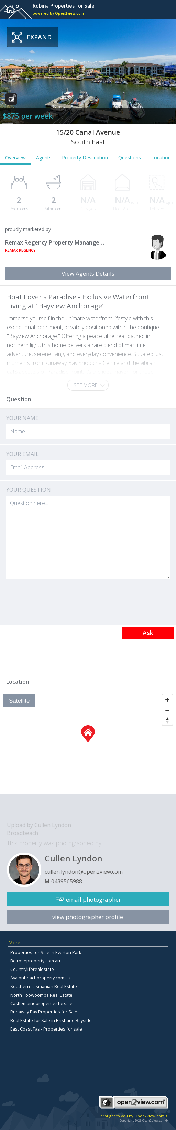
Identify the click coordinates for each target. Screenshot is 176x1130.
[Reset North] (167, 720)
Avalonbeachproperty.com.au (40, 978)
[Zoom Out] (167, 710)
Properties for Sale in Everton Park (45, 952)
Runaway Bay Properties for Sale (43, 1012)
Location (161, 157)
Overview (15, 157)
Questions (129, 157)
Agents (44, 157)
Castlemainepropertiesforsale (41, 1003)
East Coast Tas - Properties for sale (46, 1029)
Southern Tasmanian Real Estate (43, 986)
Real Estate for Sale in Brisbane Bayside (51, 1020)
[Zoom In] (167, 699)
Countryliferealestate (32, 969)
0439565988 (66, 881)
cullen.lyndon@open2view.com (84, 872)
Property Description (85, 157)
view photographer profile (87, 917)
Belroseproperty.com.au (35, 960)
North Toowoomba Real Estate (41, 995)
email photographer (93, 899)
